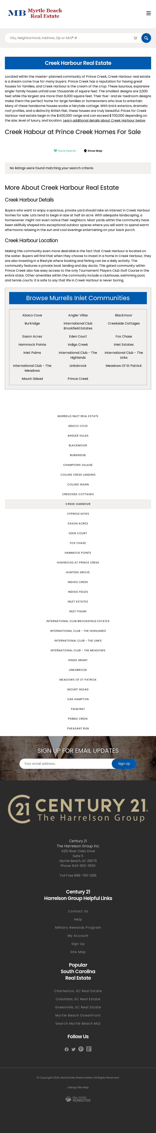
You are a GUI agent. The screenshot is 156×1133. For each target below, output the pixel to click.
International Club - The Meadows (32, 368)
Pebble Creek (78, 719)
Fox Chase (124, 336)
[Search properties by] (67, 38)
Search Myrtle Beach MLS (78, 1023)
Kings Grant (78, 660)
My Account (78, 935)
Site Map (78, 952)
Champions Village (78, 465)
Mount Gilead (32, 378)
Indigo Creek (78, 344)
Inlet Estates (124, 344)
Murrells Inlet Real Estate (78, 416)
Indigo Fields (78, 592)
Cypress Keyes (78, 514)
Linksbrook (78, 365)
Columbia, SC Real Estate (78, 999)
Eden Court (78, 336)
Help (78, 919)
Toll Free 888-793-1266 (78, 875)
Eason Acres (32, 336)
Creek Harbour (78, 504)
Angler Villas (78, 315)
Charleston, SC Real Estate (78, 991)
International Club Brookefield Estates (78, 621)
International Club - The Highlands (78, 355)
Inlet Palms (32, 352)
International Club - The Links (124, 355)
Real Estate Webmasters (77, 1078)
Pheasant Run (78, 728)
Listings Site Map (78, 1087)
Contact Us (78, 911)
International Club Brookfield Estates (78, 326)
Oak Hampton (78, 699)
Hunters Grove (78, 572)
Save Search (65, 151)
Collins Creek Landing (78, 475)
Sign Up (124, 763)
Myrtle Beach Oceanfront (78, 1015)
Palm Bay (78, 709)
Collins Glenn (78, 484)
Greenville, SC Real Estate (78, 1007)
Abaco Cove (32, 315)
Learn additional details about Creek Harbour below (104, 120)
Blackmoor (123, 315)
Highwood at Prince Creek (78, 562)
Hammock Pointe (32, 344)
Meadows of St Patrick (124, 365)
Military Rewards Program (78, 927)
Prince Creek (78, 378)
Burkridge (32, 323)
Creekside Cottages (124, 323)
